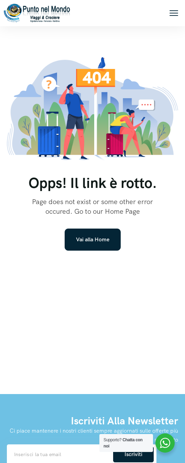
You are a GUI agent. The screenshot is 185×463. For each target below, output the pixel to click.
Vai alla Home (92, 239)
